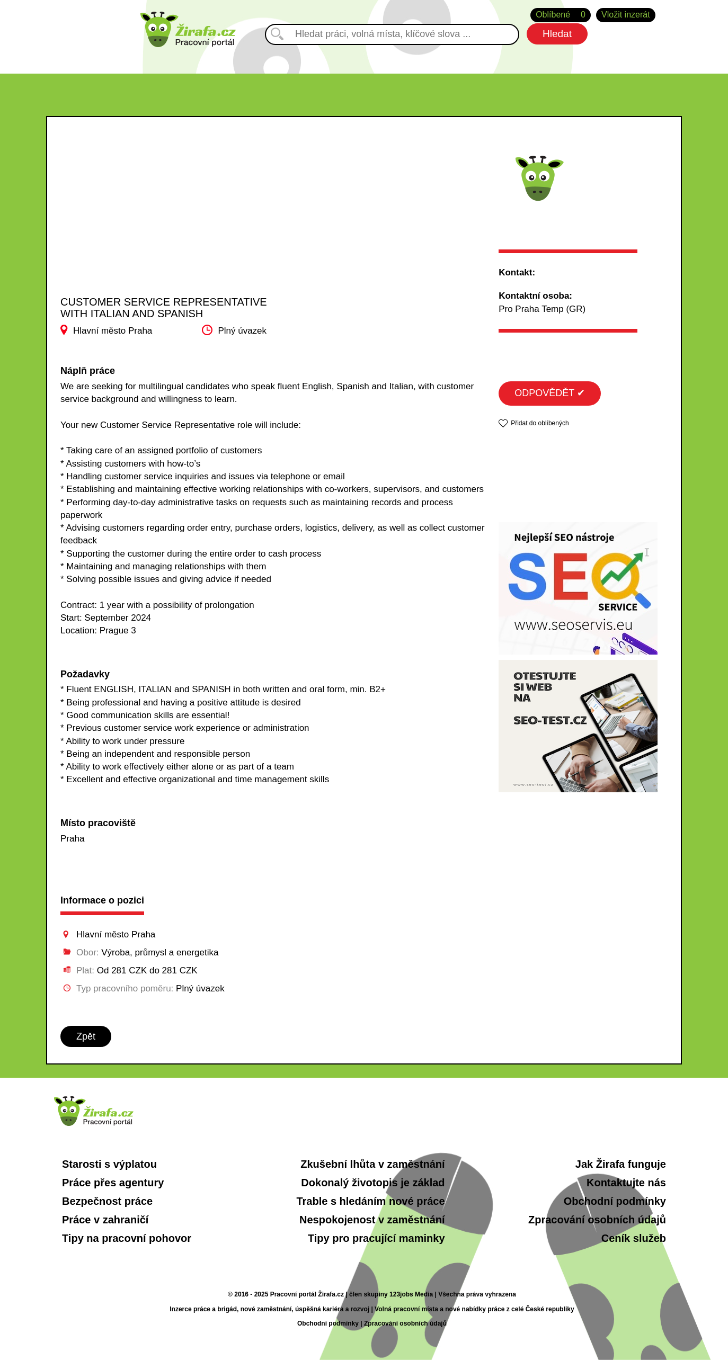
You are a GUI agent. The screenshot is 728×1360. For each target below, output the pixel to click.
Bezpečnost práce (107, 1201)
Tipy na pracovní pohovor (126, 1238)
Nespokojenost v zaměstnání (372, 1219)
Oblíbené (560, 15)
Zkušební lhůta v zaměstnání (372, 1164)
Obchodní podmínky (615, 1201)
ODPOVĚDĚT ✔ (549, 393)
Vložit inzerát (625, 14)
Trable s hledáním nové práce (370, 1201)
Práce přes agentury (113, 1182)
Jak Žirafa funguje (620, 1164)
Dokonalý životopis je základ (373, 1182)
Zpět (85, 1036)
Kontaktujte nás (626, 1182)
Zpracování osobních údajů (597, 1219)
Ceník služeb (633, 1238)
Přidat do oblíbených (540, 423)
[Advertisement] (166, 216)
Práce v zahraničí (105, 1219)
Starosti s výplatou (109, 1164)
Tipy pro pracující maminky (376, 1238)
